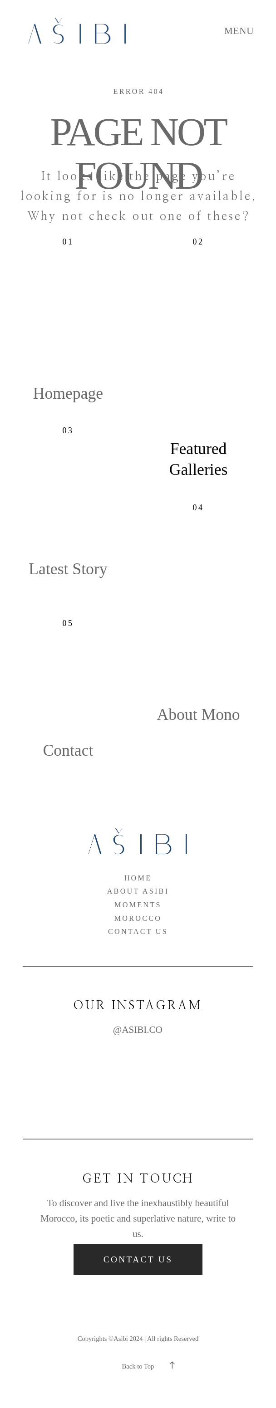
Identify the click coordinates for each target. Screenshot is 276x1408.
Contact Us (138, 932)
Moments (138, 905)
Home (138, 878)
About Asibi (138, 891)
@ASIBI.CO (138, 1029)
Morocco (138, 918)
